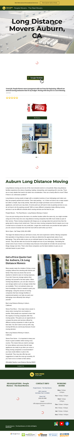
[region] (37, 3)
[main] (37, 28)
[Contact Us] (20, 366)
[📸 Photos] (37, 118)
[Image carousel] (37, 141)
